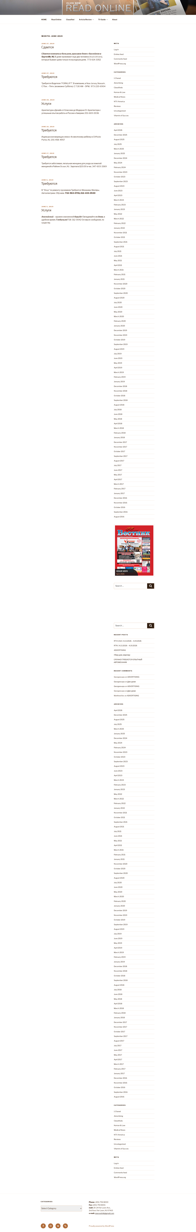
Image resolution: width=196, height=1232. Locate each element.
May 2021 (118, 260)
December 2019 (120, 330)
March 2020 (119, 316)
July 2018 (118, 409)
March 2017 (119, 484)
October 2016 (119, 507)
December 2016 (120, 498)
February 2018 (120, 433)
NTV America (119, 101)
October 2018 (119, 396)
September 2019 (121, 344)
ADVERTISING (120, 650)
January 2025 (119, 153)
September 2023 (121, 181)
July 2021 (117, 251)
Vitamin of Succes (121, 115)
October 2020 (119, 288)
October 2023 (119, 177)
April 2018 (118, 423)
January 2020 (119, 326)
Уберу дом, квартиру (122, 655)
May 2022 (118, 214)
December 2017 (120, 442)
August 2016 (119, 517)
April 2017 (118, 479)
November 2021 (120, 233)
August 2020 (119, 298)
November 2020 (120, 284)
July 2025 (118, 144)
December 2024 (120, 158)
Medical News (119, 97)
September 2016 (121, 512)
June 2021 (118, 256)
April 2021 (118, 265)
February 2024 (120, 167)
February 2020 (120, 321)
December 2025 (120, 135)
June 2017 (118, 470)
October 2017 (119, 451)
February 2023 (120, 205)
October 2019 (119, 340)
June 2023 (118, 191)
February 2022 (120, 223)
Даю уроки (131, 682)
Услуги (46, 103)
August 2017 (119, 461)
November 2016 (120, 503)
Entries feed (119, 54)
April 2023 (118, 195)
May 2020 (118, 312)
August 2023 (119, 186)
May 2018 (118, 419)
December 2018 (120, 386)
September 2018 (121, 400)
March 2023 (119, 200)
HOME (44, 19)
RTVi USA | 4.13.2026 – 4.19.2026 (127, 641)
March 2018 (119, 428)
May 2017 (118, 475)
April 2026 (118, 130)
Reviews (117, 106)
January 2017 (119, 493)
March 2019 (119, 372)
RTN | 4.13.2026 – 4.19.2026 (125, 645)
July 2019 (118, 354)
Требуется (48, 130)
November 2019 (120, 335)
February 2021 (119, 274)
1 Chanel (117, 78)
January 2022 (119, 228)
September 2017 (120, 456)
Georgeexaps (119, 682)
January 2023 (119, 209)
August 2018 (119, 405)
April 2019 (118, 367)
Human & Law (119, 92)
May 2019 (118, 363)
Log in (116, 49)
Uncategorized (120, 111)
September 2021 (120, 242)
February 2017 (119, 489)
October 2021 (119, 237)
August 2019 (119, 349)
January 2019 (119, 381)
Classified (70, 19)
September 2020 (121, 293)
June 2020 (118, 307)
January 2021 (119, 279)
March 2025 (119, 149)
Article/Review (86, 19)
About (114, 19)
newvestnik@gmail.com (104, 1213)
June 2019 (118, 358)
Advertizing (118, 83)
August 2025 (119, 139)
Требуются (49, 77)
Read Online (56, 19)
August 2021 (119, 246)
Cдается (47, 47)
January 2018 (119, 437)
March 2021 (119, 270)
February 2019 (120, 377)
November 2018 (120, 391)
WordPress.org (120, 64)
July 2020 (118, 302)
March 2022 (119, 219)
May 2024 (118, 163)
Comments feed (120, 59)
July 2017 (117, 465)
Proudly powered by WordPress (101, 1226)
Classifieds (118, 87)
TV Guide (103, 19)
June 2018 (118, 414)
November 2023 (120, 172)
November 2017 (120, 447)
